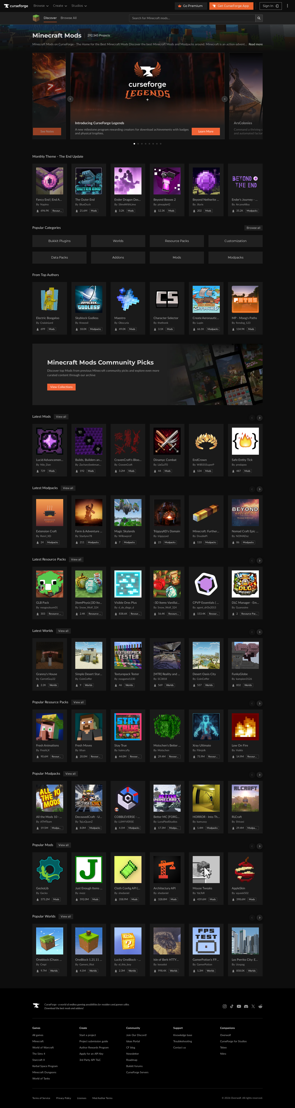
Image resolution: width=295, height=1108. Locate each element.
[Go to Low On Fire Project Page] (245, 735)
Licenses (81, 1098)
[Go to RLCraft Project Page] (245, 807)
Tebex (223, 1047)
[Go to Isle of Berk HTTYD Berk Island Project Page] (167, 950)
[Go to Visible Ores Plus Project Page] (128, 593)
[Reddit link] (260, 1006)
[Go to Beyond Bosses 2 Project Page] (167, 190)
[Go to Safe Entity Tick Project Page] (245, 450)
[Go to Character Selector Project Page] (167, 308)
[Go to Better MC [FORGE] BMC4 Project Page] (167, 807)
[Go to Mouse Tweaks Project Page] (206, 878)
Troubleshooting (182, 1041)
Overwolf (225, 1035)
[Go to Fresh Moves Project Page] (88, 735)
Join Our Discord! (136, 1035)
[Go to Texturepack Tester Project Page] (128, 664)
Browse (41, 6)
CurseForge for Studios (233, 1041)
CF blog (130, 1047)
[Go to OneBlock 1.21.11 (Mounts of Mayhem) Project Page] (88, 950)
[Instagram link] (224, 1006)
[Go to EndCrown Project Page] (206, 450)
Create (60, 6)
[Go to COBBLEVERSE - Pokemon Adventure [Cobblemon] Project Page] (128, 807)
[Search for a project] (192, 18)
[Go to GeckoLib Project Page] (49, 878)
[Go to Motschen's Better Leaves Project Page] (167, 735)
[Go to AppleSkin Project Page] (245, 878)
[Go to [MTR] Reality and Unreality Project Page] (167, 664)
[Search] (259, 18)
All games (37, 1035)
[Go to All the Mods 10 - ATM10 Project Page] (49, 807)
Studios (79, 6)
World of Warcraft (43, 1047)
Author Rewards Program (94, 1047)
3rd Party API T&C (90, 1060)
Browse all (253, 228)
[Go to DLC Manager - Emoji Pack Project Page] (245, 593)
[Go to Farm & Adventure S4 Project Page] (88, 521)
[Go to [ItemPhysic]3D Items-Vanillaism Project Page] (88, 593)
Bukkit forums (134, 1066)
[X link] (253, 1006)
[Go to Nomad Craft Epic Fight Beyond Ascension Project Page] (245, 521)
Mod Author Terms (102, 1098)
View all (61, 416)
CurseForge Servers (137, 1072)
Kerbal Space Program (45, 1066)
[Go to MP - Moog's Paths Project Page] (245, 308)
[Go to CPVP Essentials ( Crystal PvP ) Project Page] (206, 593)
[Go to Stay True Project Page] (128, 735)
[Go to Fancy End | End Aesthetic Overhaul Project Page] (49, 190)
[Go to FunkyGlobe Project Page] (245, 664)
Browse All (69, 18)
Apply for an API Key (91, 1054)
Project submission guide (93, 1041)
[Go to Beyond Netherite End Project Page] (206, 190)
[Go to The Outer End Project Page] (88, 190)
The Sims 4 (38, 1054)
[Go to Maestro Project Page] (128, 308)
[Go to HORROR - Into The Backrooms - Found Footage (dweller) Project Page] (206, 807)
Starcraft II (38, 1060)
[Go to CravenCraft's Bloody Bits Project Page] (128, 450)
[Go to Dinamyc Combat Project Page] (167, 450)
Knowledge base (182, 1035)
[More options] (287, 6)
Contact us (179, 1047)
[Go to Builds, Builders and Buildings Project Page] (88, 450)
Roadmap (131, 1060)
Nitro (223, 1054)
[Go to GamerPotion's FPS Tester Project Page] (206, 950)
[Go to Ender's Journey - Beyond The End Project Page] (245, 190)
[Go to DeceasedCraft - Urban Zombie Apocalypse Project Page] (88, 807)
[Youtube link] (239, 1006)
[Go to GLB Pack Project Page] (49, 593)
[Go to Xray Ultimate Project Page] (206, 735)
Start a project (87, 1035)
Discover (50, 18)
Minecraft (38, 1041)
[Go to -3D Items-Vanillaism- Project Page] (167, 593)
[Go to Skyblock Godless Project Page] (88, 308)
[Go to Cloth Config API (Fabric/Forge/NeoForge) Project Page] (128, 878)
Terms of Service (41, 1098)
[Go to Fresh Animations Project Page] (49, 735)
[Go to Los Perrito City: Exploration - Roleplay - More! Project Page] (245, 950)
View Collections (61, 387)
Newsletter (132, 1054)
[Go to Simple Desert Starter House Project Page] (88, 664)
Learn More (205, 131)
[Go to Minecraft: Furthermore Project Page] (206, 521)
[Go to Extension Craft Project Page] (49, 521)
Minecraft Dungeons (44, 1072)
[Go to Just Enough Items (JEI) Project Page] (88, 878)
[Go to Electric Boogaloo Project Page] (49, 308)
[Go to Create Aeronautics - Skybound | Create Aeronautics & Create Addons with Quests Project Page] (206, 308)
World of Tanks (41, 1078)
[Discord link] (246, 1006)
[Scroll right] (260, 418)
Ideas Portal (133, 1041)
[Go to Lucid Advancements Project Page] (49, 450)
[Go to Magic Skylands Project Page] (128, 521)
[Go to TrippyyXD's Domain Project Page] (167, 521)
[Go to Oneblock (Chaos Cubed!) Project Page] (49, 950)
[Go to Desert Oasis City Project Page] (206, 664)
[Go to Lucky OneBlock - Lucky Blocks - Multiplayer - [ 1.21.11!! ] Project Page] (128, 950)
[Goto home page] (16, 6)
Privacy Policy (63, 1098)
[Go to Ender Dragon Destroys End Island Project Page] (128, 190)
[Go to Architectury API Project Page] (167, 878)
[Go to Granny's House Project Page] (49, 664)
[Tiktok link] (232, 1006)
